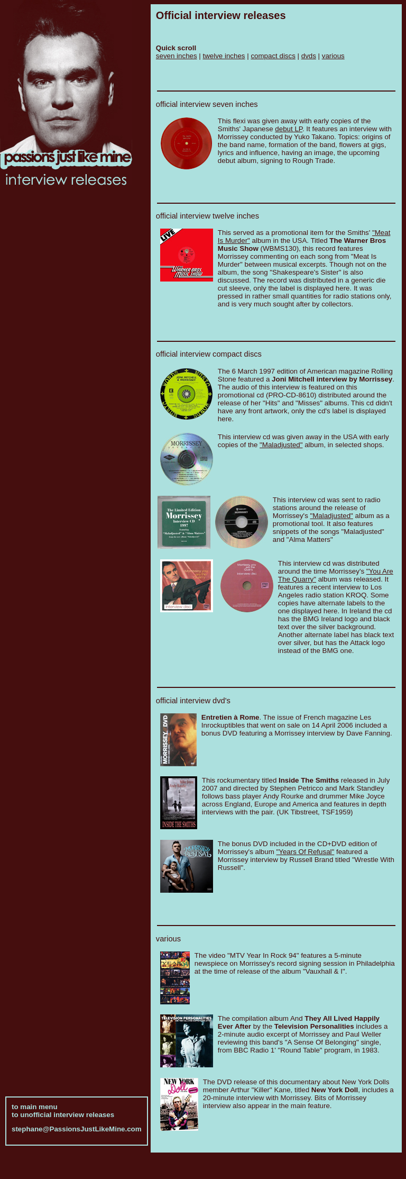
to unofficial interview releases (63, 1108)
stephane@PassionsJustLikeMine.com (77, 1123)
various (333, 56)
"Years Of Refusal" (305, 852)
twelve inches (224, 56)
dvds (308, 56)
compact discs (273, 56)
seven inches (176, 56)
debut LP (288, 129)
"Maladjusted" (281, 445)
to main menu (35, 1100)
